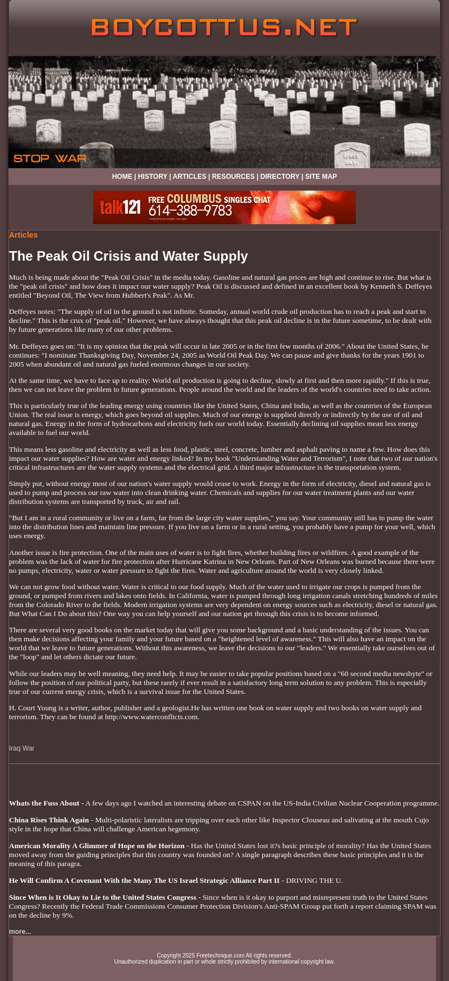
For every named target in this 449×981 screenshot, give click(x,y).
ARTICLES (190, 177)
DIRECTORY (280, 177)
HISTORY (152, 177)
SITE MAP (321, 177)
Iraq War (22, 748)
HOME (122, 177)
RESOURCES (233, 177)
